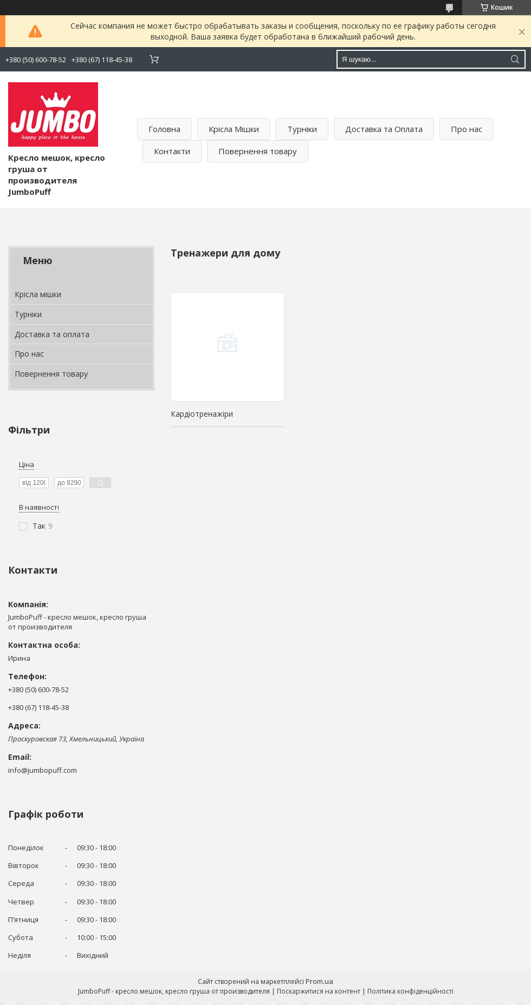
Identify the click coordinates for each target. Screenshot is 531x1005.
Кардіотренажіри (202, 414)
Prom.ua (319, 981)
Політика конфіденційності (410, 991)
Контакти (172, 151)
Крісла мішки (38, 294)
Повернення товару (257, 151)
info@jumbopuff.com (42, 770)
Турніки (302, 128)
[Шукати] (514, 59)
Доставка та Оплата (384, 128)
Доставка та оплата (52, 334)
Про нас (466, 128)
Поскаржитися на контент (318, 991)
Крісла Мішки (234, 128)
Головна (164, 128)
